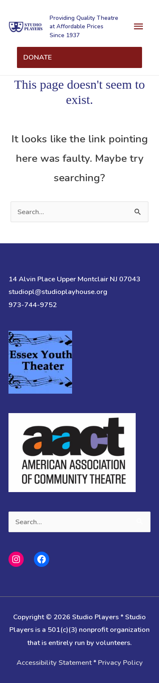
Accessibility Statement (54, 662)
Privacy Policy (120, 662)
